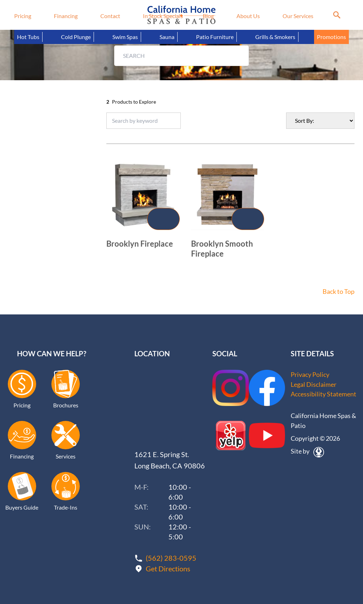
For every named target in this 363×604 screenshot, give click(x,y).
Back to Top (338, 291)
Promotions (331, 36)
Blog (208, 15)
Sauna (167, 36)
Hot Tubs (28, 36)
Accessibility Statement (323, 394)
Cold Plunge (76, 36)
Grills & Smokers (275, 36)
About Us (248, 15)
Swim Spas (125, 36)
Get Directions (168, 568)
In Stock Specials (163, 15)
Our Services (298, 15)
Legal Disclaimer (313, 384)
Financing (66, 15)
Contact (110, 15)
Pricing (22, 15)
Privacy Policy (310, 374)
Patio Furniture (215, 36)
